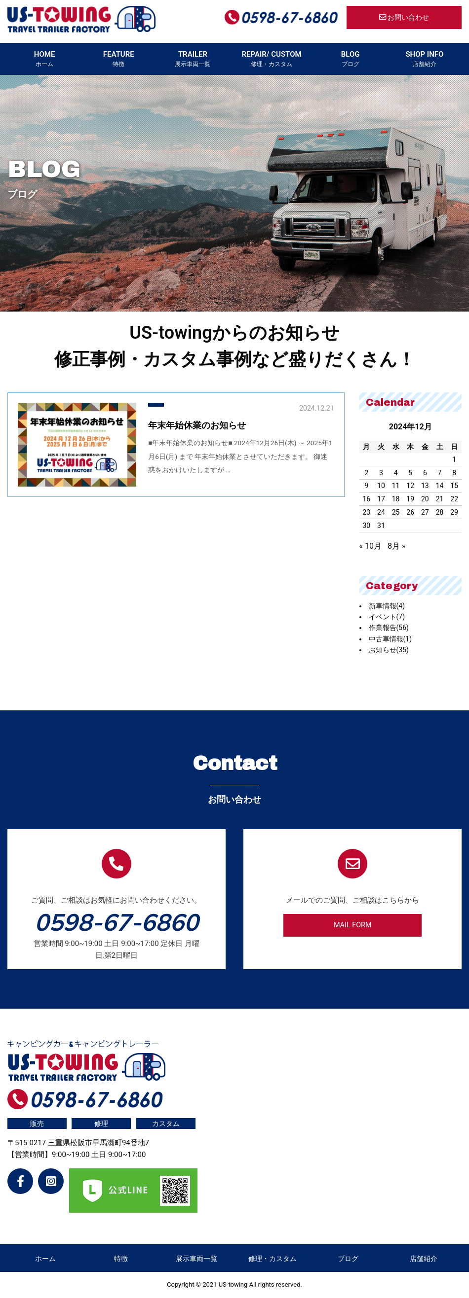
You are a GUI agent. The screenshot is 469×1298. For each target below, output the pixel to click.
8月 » (396, 546)
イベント (387, 617)
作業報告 (389, 627)
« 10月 (370, 546)
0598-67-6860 (116, 922)
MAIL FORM (353, 925)
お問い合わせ (404, 17)
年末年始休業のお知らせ (197, 425)
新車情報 (387, 606)
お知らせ (389, 650)
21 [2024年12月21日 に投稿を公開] (440, 499)
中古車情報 (390, 639)
